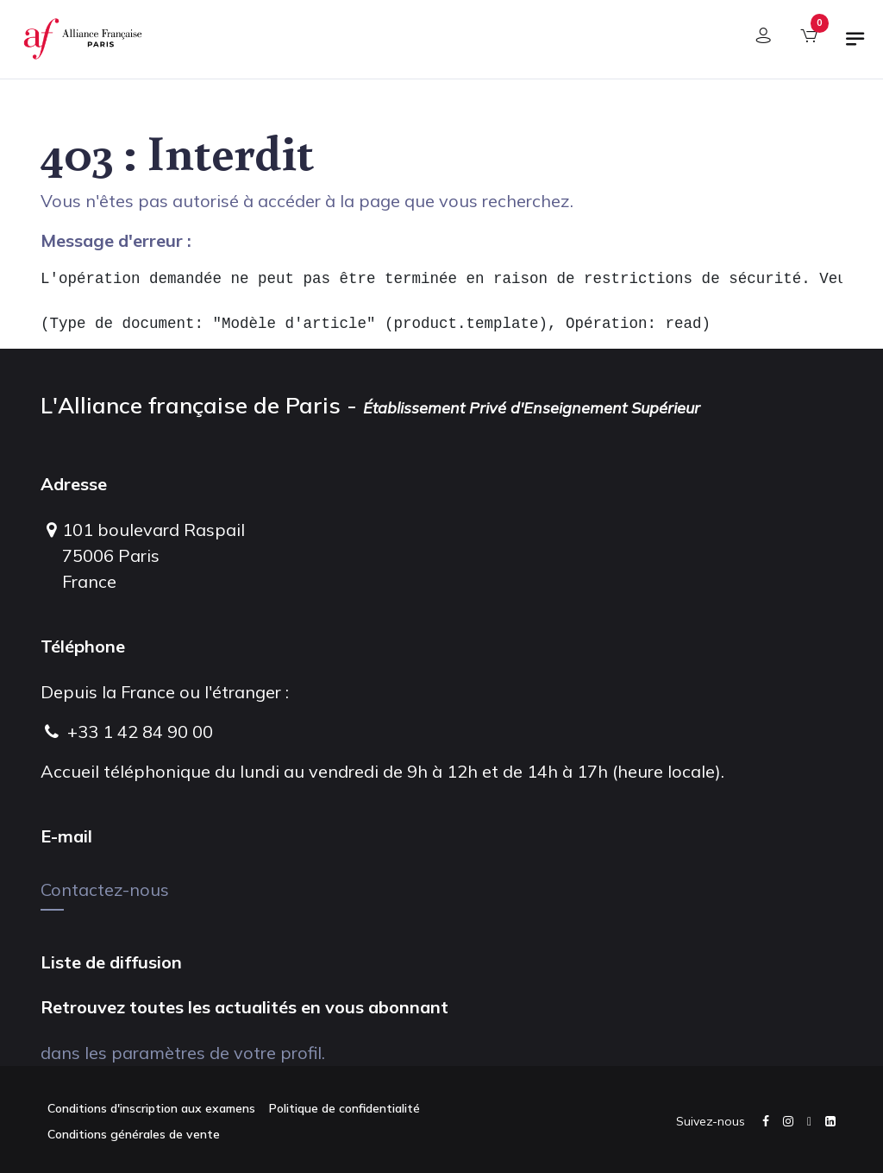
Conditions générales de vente (133, 1134)
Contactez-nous (105, 889)
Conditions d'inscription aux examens (151, 1108)
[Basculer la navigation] (855, 45)
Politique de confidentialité (344, 1108)
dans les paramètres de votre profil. (183, 1052)
